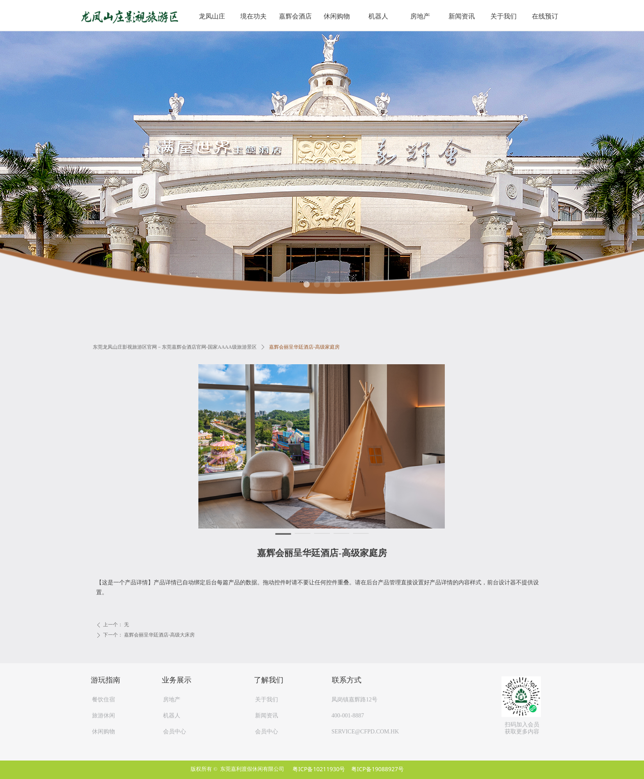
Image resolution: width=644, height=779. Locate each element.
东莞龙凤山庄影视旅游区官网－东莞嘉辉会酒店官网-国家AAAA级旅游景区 (175, 347)
